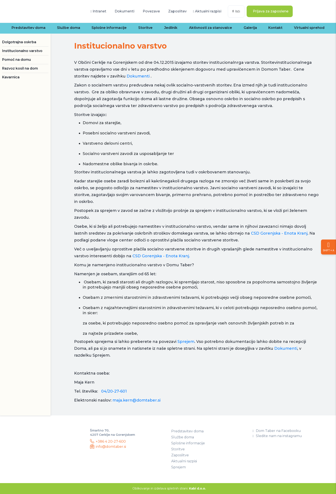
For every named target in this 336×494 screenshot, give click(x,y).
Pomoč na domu (16, 60)
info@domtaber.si (108, 446)
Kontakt (275, 28)
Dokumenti (124, 11)
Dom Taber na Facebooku (277, 431)
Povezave (151, 11)
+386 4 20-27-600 (108, 441)
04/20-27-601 (114, 391)
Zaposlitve (180, 455)
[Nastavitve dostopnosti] (328, 247)
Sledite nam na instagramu (277, 436)
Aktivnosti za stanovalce (210, 28)
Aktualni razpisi (207, 11)
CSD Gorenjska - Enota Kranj (279, 233)
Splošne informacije (109, 28)
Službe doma (68, 28)
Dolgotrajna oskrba (19, 42)
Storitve (145, 28)
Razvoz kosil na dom (20, 68)
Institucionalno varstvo (22, 51)
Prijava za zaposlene (270, 11)
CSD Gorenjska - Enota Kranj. (161, 256)
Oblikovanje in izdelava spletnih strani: (169, 488)
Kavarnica (11, 77)
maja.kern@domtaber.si (136, 400)
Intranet (98, 11)
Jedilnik (170, 28)
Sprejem (185, 341)
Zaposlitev (177, 11)
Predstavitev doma (28, 28)
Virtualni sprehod (309, 28)
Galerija (250, 28)
